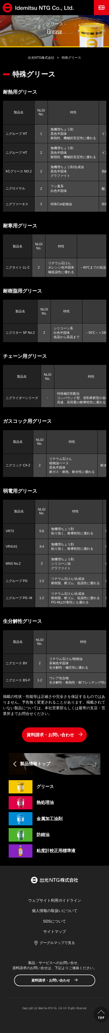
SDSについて (54, 921)
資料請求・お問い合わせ (50, 735)
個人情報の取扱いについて (54, 910)
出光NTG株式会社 (41, 58)
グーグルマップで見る (57, 943)
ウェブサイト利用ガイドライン (54, 900)
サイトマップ (54, 931)
